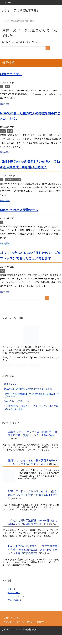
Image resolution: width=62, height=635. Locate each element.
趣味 (2, 271)
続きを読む (5, 104)
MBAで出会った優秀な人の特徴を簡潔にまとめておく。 (30, 389)
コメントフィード (16, 596)
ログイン (12, 589)
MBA (3, 131)
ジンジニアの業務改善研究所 (20, 10)
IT (1, 86)
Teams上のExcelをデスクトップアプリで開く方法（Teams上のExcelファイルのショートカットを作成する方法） (32, 550)
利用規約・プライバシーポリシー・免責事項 (24, 622)
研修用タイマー (11, 74)
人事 (7, 86)
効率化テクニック (13, 179)
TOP (18, 21)
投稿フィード (14, 592)
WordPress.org (14, 600)
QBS (10, 131)
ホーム (7, 614)
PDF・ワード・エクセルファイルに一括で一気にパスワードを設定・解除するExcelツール (33, 495)
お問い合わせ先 (11, 618)
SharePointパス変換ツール (19, 210)
